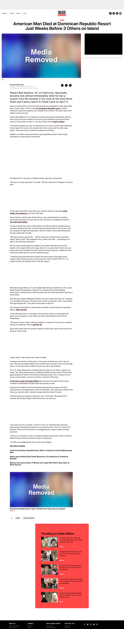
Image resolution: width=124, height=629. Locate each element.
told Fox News (58, 121)
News (4, 13)
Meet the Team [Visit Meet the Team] (13, 627)
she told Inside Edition (18, 222)
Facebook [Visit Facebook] (30, 626)
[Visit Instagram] (90, 624)
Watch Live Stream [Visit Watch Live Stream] (51, 627)
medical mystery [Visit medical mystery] (29, 518)
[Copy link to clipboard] (70, 85)
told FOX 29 (37, 324)
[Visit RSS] (97, 624)
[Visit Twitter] (87, 624)
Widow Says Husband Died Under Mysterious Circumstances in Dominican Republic (39, 458)
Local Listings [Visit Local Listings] (49, 626)
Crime (12, 13)
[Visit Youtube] (93, 624)
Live (25, 13)
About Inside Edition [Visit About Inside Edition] (14, 626)
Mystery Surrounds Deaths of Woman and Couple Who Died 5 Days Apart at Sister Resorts (39, 464)
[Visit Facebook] (84, 624)
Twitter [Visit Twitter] (29, 627)
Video (18, 13)
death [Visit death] (18, 518)
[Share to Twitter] (66, 85)
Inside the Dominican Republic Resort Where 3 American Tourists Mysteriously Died (41, 451)
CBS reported (21, 309)
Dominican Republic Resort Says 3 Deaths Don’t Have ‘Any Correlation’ (37, 509)
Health (12, 511)
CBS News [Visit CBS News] (67, 627)
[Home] (62, 13)
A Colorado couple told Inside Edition (24, 381)
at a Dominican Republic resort (48, 108)
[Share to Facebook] (62, 85)
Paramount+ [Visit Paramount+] (68, 626)
